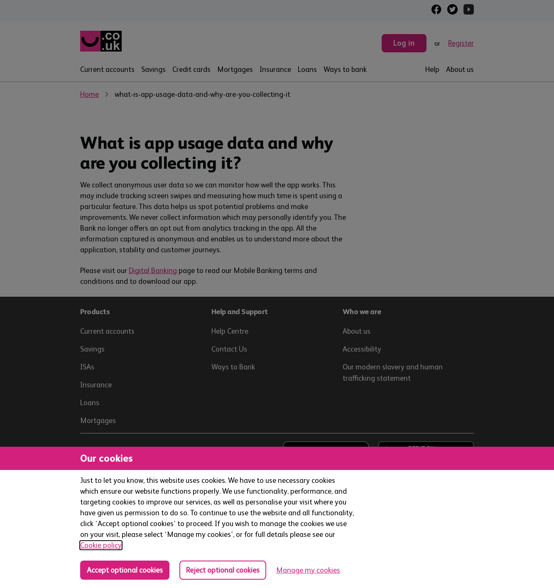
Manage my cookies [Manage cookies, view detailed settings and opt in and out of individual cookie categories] (308, 570)
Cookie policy (101, 545)
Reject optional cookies (223, 570)
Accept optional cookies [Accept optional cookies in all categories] (125, 570)
